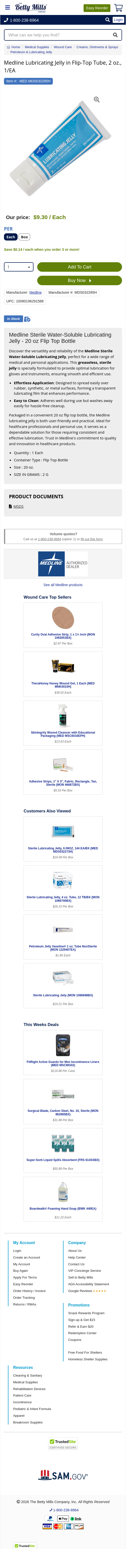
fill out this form (92, 539)
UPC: (10, 301)
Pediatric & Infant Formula (32, 1409)
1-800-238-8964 (49, 539)
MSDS (18, 506)
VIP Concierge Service (84, 1271)
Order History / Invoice (29, 1291)
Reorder (97, 8)
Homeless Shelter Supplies (87, 1359)
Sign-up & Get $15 (81, 1320)
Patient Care (22, 1395)
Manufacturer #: (61, 292)
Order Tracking (24, 1297)
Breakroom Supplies (28, 1422)
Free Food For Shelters (85, 1352)
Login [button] (118, 20)
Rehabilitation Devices (29, 1389)
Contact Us (76, 1264)
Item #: (11, 81)
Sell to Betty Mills (80, 1277)
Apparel (18, 1416)
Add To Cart (80, 266)
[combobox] (18, 266)
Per (8, 228)
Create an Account (26, 1257)
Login (17, 1251)
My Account (21, 1264)
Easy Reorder (23, 1284)
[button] (107, 20)
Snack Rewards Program (86, 1313)
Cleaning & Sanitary (27, 1375)
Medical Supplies (25, 1382)
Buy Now (79, 280)
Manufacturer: (17, 292)
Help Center (77, 1257)
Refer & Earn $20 (81, 1326)
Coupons (74, 1340)
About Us (75, 1251)
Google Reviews (80, 1291)
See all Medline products (63, 585)
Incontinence (22, 1402)
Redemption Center (82, 1333)
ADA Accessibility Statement (88, 1284)
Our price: (18, 217)
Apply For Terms (25, 1277)
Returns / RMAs (24, 1304)
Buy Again (20, 1271)
